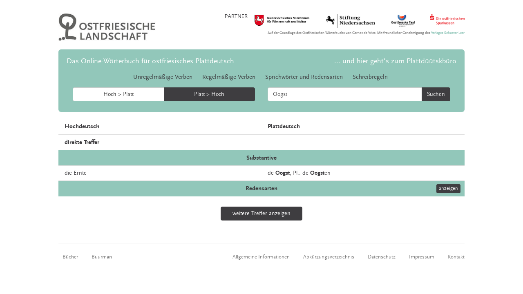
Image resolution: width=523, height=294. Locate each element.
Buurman (102, 257)
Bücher (70, 257)
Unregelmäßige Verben (162, 77)
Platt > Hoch (209, 94)
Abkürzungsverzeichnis (328, 257)
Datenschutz (382, 257)
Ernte (80, 173)
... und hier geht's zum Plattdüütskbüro (395, 61)
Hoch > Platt (118, 94)
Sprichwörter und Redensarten (304, 77)
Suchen (436, 94)
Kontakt (456, 257)
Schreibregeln (370, 77)
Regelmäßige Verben (228, 77)
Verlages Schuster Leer (448, 33)
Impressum (421, 257)
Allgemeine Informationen (261, 257)
